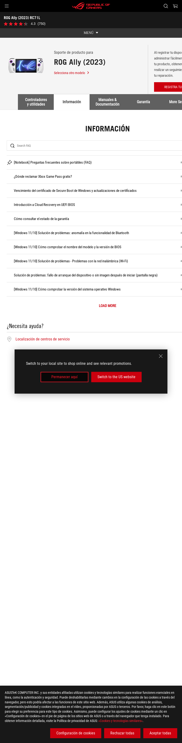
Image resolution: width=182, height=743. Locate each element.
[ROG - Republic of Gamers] (91, 6)
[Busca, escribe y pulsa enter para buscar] (166, 6)
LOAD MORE (107, 306)
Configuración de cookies (75, 733)
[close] (161, 356)
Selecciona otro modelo (72, 73)
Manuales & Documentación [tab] (107, 101)
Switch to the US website (116, 377)
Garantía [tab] (143, 102)
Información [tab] (72, 102)
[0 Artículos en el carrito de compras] (175, 6)
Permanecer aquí (64, 377)
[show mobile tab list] (91, 33)
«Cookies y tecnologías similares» (120, 721)
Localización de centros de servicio (43, 339)
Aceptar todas (160, 733)
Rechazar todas (122, 733)
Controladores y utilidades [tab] (36, 101)
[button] (7, 6)
